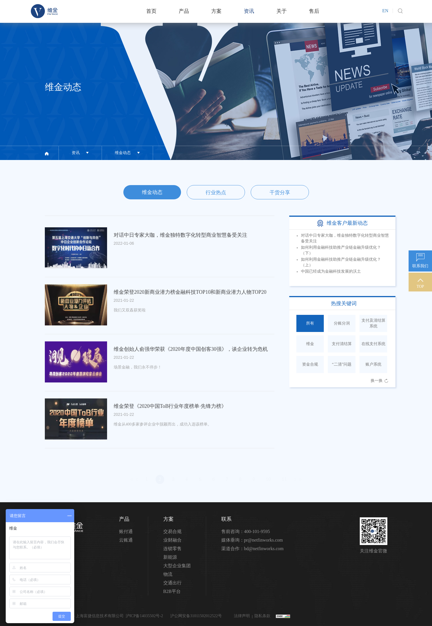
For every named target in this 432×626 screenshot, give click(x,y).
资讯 (249, 11)
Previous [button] (362, 258)
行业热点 (216, 192)
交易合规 (172, 531)
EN (385, 10)
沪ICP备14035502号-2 (144, 616)
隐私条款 (262, 616)
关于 (281, 11)
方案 (216, 11)
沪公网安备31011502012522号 (195, 616)
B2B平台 (172, 591)
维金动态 (152, 192)
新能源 (170, 557)
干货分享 (280, 192)
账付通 (126, 531)
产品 (184, 11)
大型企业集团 (177, 565)
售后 (314, 11)
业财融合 (172, 540)
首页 (151, 11)
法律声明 (242, 616)
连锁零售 (172, 548)
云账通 (126, 540)
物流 (167, 574)
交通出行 (172, 582)
